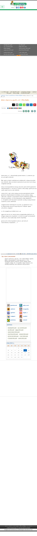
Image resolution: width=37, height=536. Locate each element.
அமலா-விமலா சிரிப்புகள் (24, 48)
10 (18, 253)
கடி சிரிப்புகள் (22, 44)
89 (28, 253)
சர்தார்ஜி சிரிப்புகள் (8, 44)
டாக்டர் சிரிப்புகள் (23, 52)
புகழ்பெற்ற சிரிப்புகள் (9, 50)
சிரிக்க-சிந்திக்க (7, 48)
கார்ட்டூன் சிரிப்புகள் (14, 91)
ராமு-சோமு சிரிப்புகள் (24, 50)
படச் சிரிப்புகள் (4, 91)
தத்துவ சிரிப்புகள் (23, 46)
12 (22, 253)
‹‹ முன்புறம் (9, 253)
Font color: (4, 108)
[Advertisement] (18, 28)
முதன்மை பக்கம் (4, 95)
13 (24, 253)
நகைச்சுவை (12, 95)
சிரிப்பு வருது (16, 93)
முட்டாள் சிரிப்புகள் (8, 46)
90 (29, 253)
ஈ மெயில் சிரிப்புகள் (23, 54)
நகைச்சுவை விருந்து (25, 91)
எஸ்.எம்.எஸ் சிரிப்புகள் (9, 54)
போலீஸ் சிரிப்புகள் (25, 93)
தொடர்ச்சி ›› (34, 253)
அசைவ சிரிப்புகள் (22, 338)
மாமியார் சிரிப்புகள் (8, 52)
